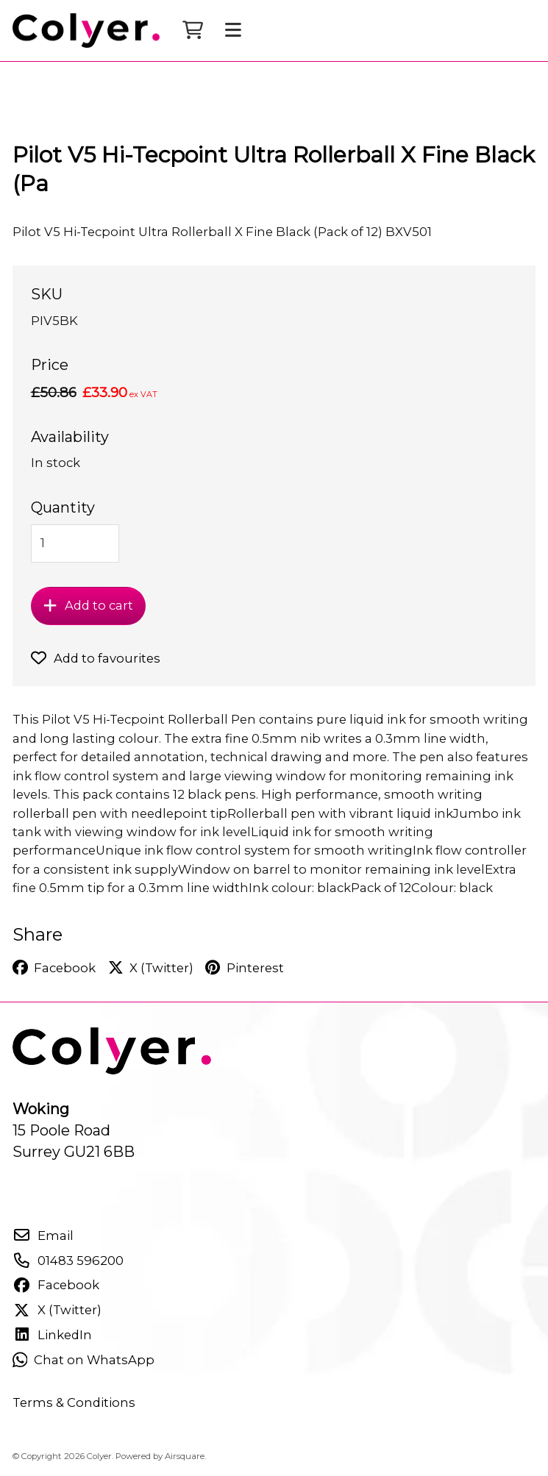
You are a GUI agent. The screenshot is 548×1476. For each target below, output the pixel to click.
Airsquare (184, 1456)
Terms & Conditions (74, 1402)
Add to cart (87, 605)
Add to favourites (95, 658)
